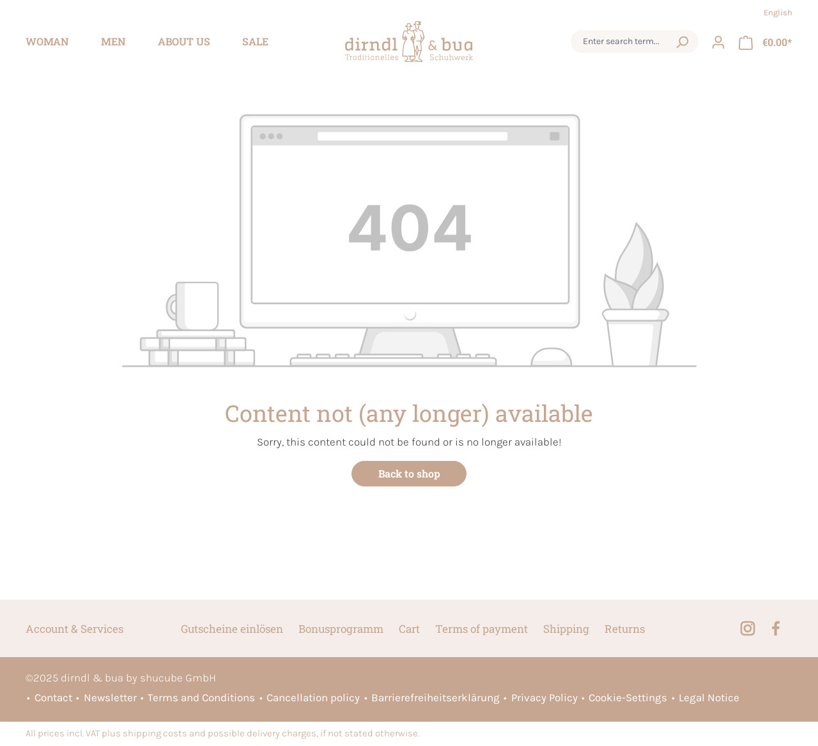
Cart (409, 628)
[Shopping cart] (765, 41)
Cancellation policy (313, 697)
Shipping (566, 628)
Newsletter (110, 697)
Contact (53, 697)
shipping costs (155, 733)
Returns (625, 628)
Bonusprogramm (340, 628)
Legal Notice (709, 697)
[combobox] (622, 41)
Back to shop (409, 473)
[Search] (682, 41)
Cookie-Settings (628, 697)
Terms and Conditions (201, 697)
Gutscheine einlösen (232, 628)
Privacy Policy (544, 697)
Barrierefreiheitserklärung (435, 697)
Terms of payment (481, 628)
